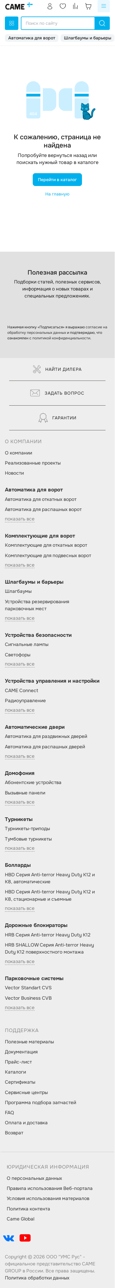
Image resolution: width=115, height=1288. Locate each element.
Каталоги (15, 1072)
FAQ (9, 1113)
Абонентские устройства (33, 782)
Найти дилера (57, 369)
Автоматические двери (35, 727)
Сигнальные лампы (26, 644)
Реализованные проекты (33, 463)
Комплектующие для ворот (40, 536)
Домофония (20, 773)
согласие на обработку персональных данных (57, 330)
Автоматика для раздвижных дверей (46, 736)
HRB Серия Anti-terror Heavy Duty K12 (48, 935)
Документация (21, 1052)
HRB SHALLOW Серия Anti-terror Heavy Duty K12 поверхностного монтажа (49, 948)
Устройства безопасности (38, 635)
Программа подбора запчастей (40, 1103)
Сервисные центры (26, 1092)
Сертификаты (20, 1082)
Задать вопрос (57, 393)
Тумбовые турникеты (28, 839)
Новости (14, 473)
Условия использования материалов (48, 1198)
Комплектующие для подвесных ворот (48, 556)
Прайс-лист (18, 1062)
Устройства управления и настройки (52, 681)
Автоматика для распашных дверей (45, 747)
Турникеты (19, 819)
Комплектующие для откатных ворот (46, 545)
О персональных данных (34, 1178)
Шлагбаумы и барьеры (87, 38)
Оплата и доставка (26, 1123)
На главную (57, 194)
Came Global (20, 1219)
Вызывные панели (25, 793)
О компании (18, 453)
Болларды (18, 865)
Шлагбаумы (18, 591)
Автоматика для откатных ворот (40, 499)
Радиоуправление (25, 701)
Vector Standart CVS (28, 988)
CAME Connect (21, 691)
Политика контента (28, 1209)
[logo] (19, 6)
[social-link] (8, 1238)
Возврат (14, 1133)
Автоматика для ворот (31, 38)
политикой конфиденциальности (61, 338)
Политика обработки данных (37, 1278)
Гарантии (57, 418)
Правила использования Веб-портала (50, 1188)
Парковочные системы (34, 978)
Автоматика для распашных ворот (43, 509)
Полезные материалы (29, 1042)
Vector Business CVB (28, 998)
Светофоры (17, 655)
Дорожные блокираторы (36, 925)
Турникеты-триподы (27, 829)
